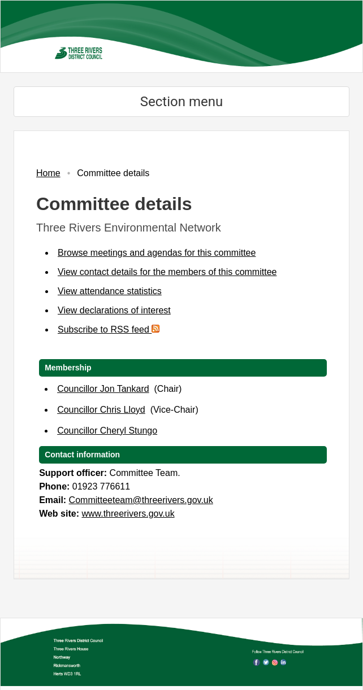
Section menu (181, 102)
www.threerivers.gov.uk (127, 513)
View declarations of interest (114, 310)
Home (48, 173)
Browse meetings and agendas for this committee (157, 252)
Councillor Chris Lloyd (101, 409)
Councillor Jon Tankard (103, 389)
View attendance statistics (110, 291)
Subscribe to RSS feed (108, 329)
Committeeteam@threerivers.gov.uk (141, 500)
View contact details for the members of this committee (167, 272)
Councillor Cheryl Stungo (107, 430)
